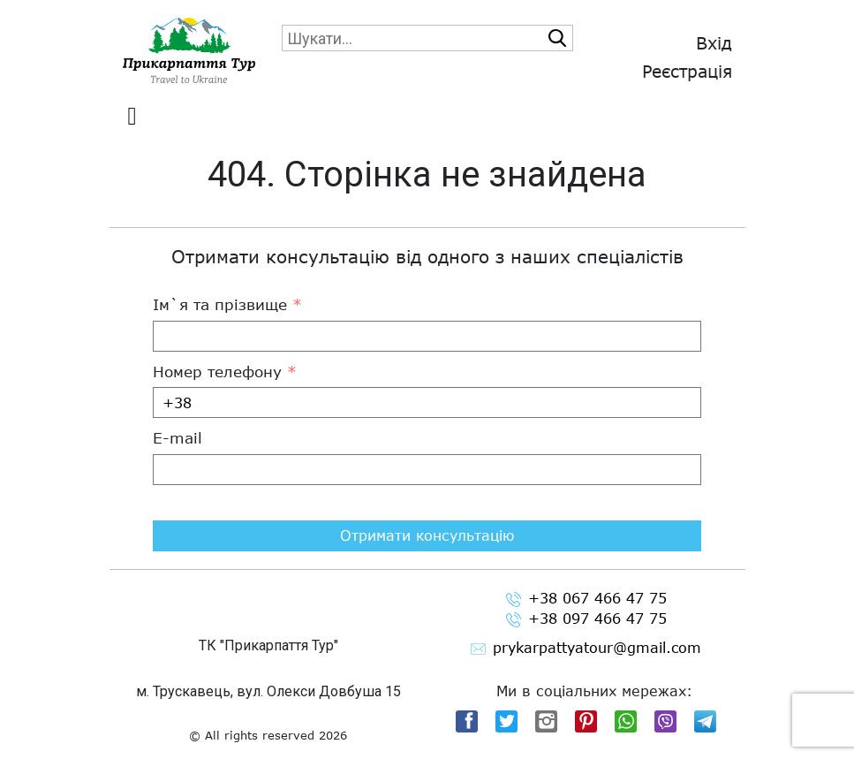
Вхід (714, 43)
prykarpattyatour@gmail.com (586, 648)
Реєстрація (687, 71)
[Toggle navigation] (132, 116)
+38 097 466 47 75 (586, 619)
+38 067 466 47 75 (586, 598)
